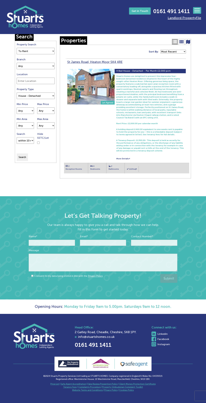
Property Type (25, 89)
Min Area (22, 119)
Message (34, 258)
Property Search (26, 44)
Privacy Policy (95, 283)
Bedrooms (95, 169)
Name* (33, 244)
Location (22, 74)
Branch (21, 59)
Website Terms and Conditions (87, 390)
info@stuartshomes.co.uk (107, 337)
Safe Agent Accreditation (73, 384)
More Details (123, 159)
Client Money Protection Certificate (137, 384)
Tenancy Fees (70, 387)
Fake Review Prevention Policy (103, 384)
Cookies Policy (126, 390)
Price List (54, 384)
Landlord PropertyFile (184, 18)
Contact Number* (142, 244)
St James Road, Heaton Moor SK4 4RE (95, 62)
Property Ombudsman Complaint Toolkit (122, 387)
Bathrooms (114, 169)
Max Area (42, 119)
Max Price (43, 104)
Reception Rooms (74, 169)
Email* (84, 244)
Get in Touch (140, 10)
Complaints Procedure (89, 387)
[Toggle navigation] (197, 10)
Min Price (22, 104)
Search (21, 133)
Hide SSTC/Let (43, 135)
